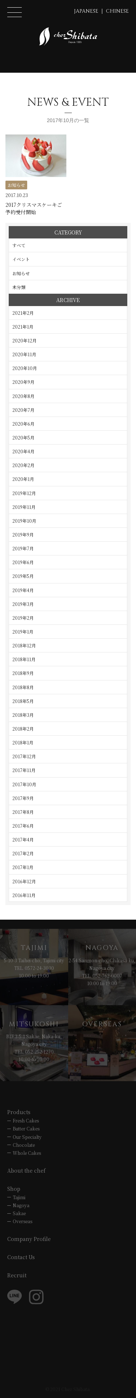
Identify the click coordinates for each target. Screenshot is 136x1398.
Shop (13, 1188)
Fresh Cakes (26, 1120)
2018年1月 (22, 742)
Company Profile (29, 1238)
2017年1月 (22, 867)
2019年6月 (23, 562)
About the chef (26, 1170)
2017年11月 (24, 770)
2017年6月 (23, 826)
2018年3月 (23, 715)
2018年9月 (23, 673)
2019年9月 (23, 534)
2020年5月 (23, 437)
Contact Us (21, 1257)
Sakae (19, 1213)
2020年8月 (23, 396)
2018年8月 (23, 687)
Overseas (22, 1221)
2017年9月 (23, 798)
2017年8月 (23, 812)
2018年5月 (23, 701)
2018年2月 (23, 729)
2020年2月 (23, 465)
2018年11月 (24, 659)
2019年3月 (23, 604)
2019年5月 (23, 576)
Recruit (16, 1275)
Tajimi (19, 1197)
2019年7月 (23, 548)
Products (18, 1112)
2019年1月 (22, 631)
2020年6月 (23, 424)
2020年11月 (24, 354)
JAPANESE (86, 11)
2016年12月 (24, 881)
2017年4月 (23, 839)
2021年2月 (23, 313)
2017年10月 (24, 784)
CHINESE (117, 11)
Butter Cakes (26, 1128)
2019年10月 (24, 521)
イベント (21, 259)
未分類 (18, 287)
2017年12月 (24, 756)
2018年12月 (24, 645)
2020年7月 (23, 410)
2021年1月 (22, 327)
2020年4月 (23, 451)
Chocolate (24, 1145)
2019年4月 (23, 590)
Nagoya (21, 1205)
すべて (18, 245)
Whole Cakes (27, 1153)
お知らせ (21, 273)
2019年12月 (24, 493)
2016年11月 (24, 895)
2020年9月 (23, 382)
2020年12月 (24, 340)
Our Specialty (27, 1137)
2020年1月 (23, 479)
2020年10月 (24, 368)
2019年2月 (23, 618)
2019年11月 (24, 507)
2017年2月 (23, 853)
